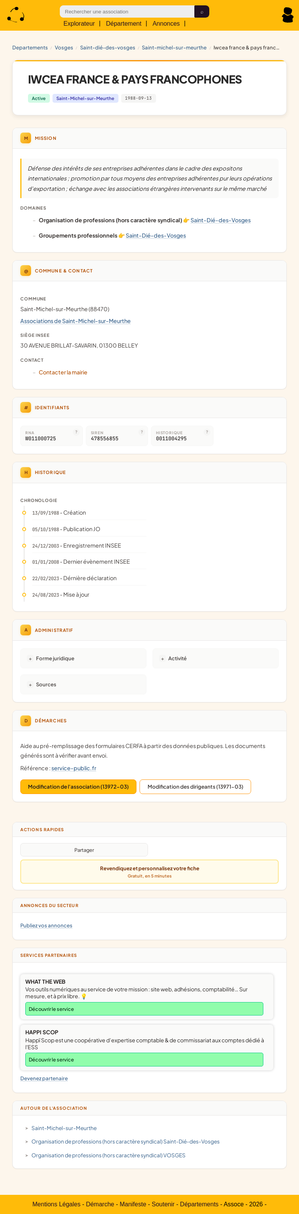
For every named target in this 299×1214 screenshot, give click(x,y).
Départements (199, 1204)
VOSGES (64, 47)
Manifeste (133, 1204)
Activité (177, 658)
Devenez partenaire (44, 1078)
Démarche (100, 1204)
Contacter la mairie (63, 372)
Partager (84, 850)
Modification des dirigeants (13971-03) (195, 786)
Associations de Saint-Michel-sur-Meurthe (75, 320)
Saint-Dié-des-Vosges (107, 47)
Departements (30, 47)
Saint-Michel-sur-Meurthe (174, 47)
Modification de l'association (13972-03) (78, 786)
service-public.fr (73, 767)
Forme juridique (55, 658)
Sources (46, 684)
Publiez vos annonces (46, 925)
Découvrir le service (51, 1009)
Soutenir (163, 1204)
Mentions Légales (56, 1204)
